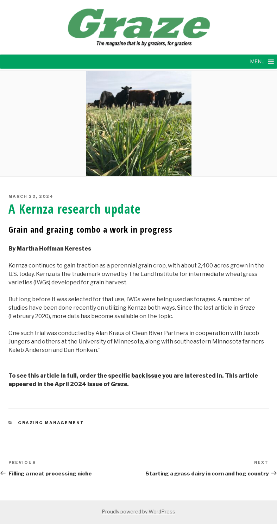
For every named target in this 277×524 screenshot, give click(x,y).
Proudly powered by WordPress (138, 511)
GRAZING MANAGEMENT (51, 422)
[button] (257, 62)
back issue (146, 375)
